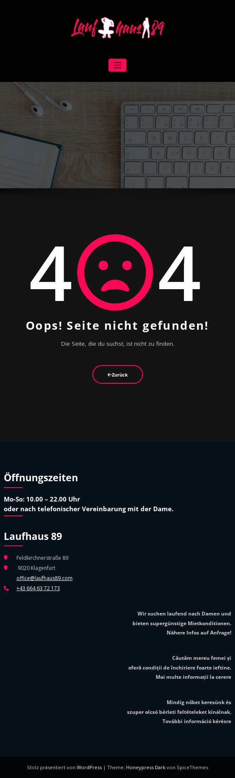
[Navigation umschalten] (117, 65)
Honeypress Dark (145, 767)
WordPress (90, 767)
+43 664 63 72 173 (38, 588)
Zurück (118, 374)
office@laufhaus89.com (44, 578)
